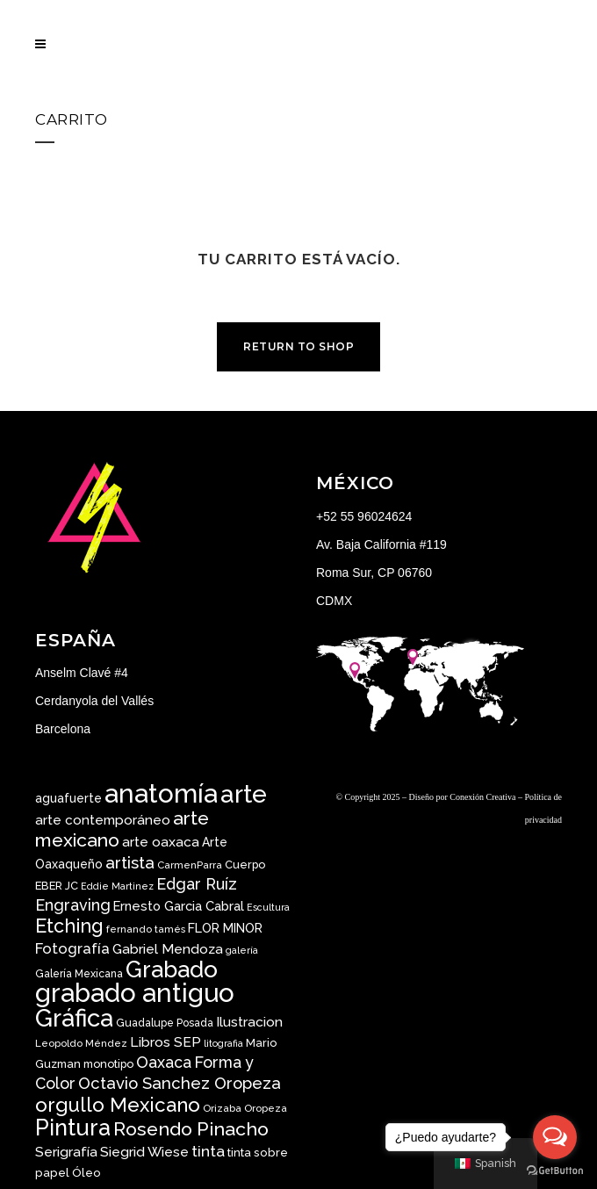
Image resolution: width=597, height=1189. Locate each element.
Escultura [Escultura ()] (268, 907)
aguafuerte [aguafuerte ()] (68, 798)
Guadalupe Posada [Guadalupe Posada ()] (164, 1023)
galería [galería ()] (242, 950)
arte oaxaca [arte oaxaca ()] (160, 841)
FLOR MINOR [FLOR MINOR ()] (225, 927)
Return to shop (298, 346)
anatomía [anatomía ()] (161, 793)
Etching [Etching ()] (69, 926)
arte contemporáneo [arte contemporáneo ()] (102, 820)
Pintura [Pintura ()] (73, 1127)
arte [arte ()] (243, 794)
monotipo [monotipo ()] (108, 1063)
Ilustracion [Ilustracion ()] (249, 1021)
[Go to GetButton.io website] (555, 1171)
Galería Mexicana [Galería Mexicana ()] (79, 974)
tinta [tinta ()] (208, 1151)
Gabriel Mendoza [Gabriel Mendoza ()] (167, 948)
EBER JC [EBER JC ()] (56, 885)
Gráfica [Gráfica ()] (74, 1018)
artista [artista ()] (130, 862)
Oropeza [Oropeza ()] (265, 1108)
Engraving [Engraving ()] (73, 905)
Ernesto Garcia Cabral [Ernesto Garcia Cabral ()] (178, 905)
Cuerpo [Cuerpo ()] (245, 864)
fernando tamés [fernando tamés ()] (145, 929)
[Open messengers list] (555, 1137)
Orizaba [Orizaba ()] (222, 1108)
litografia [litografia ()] (223, 1043)
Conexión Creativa (482, 797)
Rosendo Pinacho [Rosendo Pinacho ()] (191, 1129)
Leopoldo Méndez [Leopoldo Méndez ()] (81, 1043)
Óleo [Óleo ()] (86, 1172)
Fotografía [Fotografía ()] (72, 948)
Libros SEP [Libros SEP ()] (165, 1042)
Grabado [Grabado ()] (172, 969)
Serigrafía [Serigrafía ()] (66, 1151)
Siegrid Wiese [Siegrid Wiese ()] (144, 1151)
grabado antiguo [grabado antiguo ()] (134, 992)
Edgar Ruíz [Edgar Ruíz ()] (196, 884)
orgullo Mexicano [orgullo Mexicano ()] (117, 1104)
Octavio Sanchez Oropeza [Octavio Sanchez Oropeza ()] (179, 1083)
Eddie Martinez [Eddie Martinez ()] (117, 886)
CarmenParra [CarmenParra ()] (189, 865)
